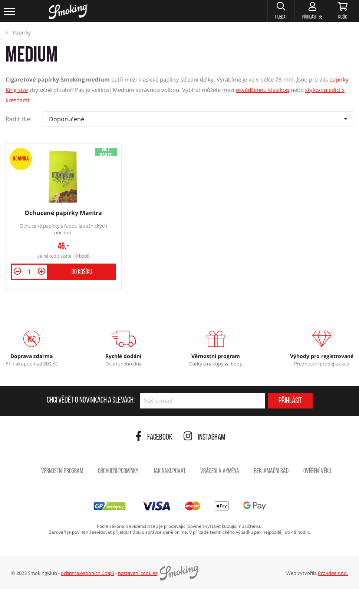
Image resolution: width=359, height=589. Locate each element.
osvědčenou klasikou (262, 89)
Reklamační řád (271, 471)
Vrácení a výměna (219, 471)
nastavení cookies (137, 573)
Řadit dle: (19, 119)
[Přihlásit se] (312, 11)
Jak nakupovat (169, 471)
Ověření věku (317, 471)
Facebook (153, 437)
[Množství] (29, 272)
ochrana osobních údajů (87, 573)
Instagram (204, 437)
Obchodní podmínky (118, 471)
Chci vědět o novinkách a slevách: (91, 401)
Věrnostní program (62, 471)
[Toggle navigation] (10, 11)
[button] (280, 11)
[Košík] (342, 11)
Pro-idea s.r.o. (333, 573)
